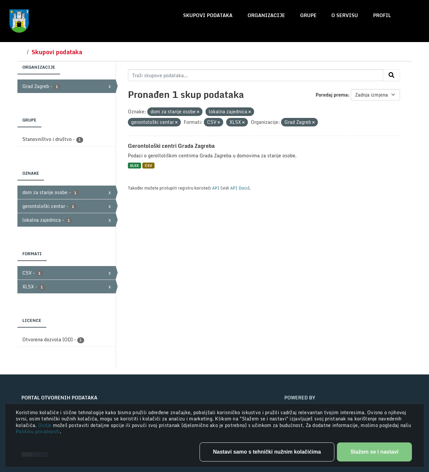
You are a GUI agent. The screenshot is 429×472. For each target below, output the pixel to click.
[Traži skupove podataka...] (255, 75)
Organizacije (266, 15)
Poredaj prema (332, 95)
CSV (148, 165)
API (216, 188)
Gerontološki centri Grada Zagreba (171, 146)
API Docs (239, 188)
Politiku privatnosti (38, 431)
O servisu (344, 15)
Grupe (308, 15)
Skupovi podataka (207, 15)
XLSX (134, 165)
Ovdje (45, 425)
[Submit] (391, 75)
